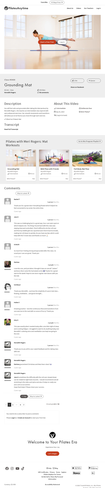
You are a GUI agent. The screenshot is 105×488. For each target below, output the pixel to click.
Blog (55, 468)
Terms (58, 472)
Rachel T (17, 199)
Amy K (16, 320)
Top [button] (24, 396)
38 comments (44, 92)
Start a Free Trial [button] (47, 42)
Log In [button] (62, 42)
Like (74, 81)
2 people (51, 265)
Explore (63, 472)
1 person (50, 202)
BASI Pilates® (85, 112)
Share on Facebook (77, 87)
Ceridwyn (17, 285)
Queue (92, 81)
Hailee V (17, 302)
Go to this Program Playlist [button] (90, 141)
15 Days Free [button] (57, 2)
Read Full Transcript (11, 129)
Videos (78, 8)
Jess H (16, 217)
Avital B (16, 244)
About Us (70, 8)
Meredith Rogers (10, 92)
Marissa (16, 262)
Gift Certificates (43, 472)
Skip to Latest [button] (23, 193)
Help (48, 468)
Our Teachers (88, 8)
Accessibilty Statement (52, 484)
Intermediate (61, 108)
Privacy (52, 472)
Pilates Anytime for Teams (52, 474)
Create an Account (24, 418)
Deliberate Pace (86, 108)
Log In (98, 8)
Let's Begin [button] (52, 454)
